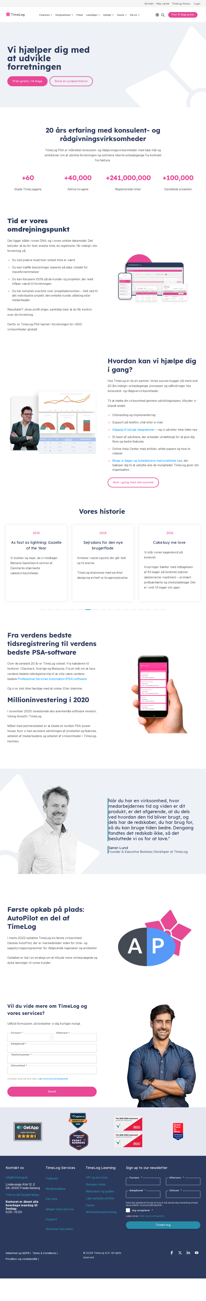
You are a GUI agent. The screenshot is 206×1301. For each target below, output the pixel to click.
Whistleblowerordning (101, 1212)
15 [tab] (147, 611)
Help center (163, 3)
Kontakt (149, 3)
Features (52, 1178)
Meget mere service (60, 1209)
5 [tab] (72, 611)
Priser (79, 15)
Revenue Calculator (59, 1229)
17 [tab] (162, 611)
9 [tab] (102, 611)
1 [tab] (42, 611)
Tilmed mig (163, 1225)
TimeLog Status (181, 3)
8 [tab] (95, 611)
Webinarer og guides (100, 1191)
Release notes (96, 1184)
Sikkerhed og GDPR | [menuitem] (18, 1253)
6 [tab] (79, 611)
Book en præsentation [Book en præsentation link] (71, 81)
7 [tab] (87, 611)
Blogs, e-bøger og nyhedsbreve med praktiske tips (147, 461)
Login (197, 3)
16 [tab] (155, 611)
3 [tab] (57, 611)
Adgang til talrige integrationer (133, 430)
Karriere (51, 1199)
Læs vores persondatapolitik (53, 1078)
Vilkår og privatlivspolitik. (152, 1216)
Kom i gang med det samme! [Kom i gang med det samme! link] (133, 482)
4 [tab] (64, 611)
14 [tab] (140, 611)
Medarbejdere (55, 1189)
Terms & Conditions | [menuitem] (45, 1253)
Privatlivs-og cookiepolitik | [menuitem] (22, 1259)
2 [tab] (49, 611)
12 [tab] (125, 611)
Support (51, 1219)
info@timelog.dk (17, 1177)
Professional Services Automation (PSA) (45, 679)
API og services (97, 1177)
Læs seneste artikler (100, 1198)
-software (80, 679)
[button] (172, 1253)
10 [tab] (110, 611)
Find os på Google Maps (22, 1195)
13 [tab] (132, 611)
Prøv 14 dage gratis (183, 14)
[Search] (162, 15)
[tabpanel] (36, 563)
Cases (90, 1205)
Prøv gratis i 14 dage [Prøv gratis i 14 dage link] (27, 81)
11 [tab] (117, 611)
